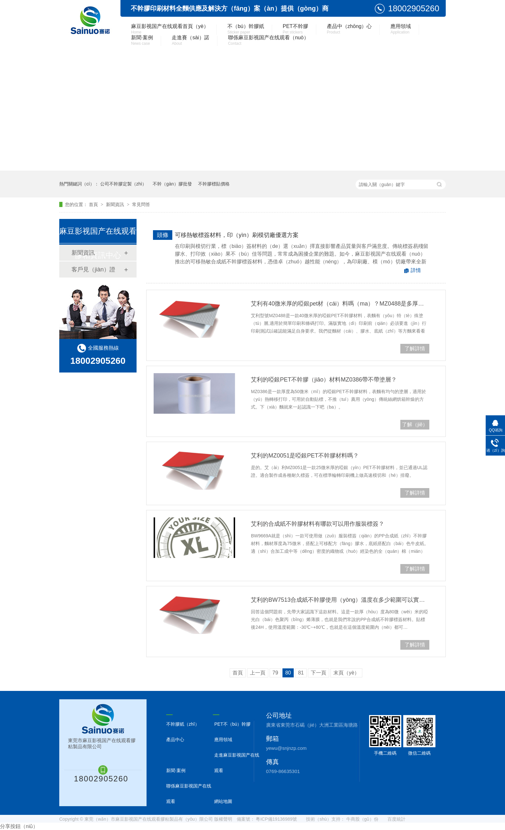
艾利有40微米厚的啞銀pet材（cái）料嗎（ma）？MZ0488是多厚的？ (340, 303)
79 (275, 672)
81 (301, 672)
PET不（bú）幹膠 (232, 724)
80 (288, 672)
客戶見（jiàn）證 (93, 269)
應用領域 (400, 29)
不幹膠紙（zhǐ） (182, 724)
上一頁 (257, 672)
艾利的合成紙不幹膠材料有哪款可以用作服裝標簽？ (317, 524)
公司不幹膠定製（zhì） (123, 183)
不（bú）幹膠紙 (245, 29)
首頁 (94, 204)
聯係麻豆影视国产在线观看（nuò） (268, 40)
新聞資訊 (115, 204)
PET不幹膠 (295, 29)
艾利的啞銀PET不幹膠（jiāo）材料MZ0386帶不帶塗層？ (324, 379)
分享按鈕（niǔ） (19, 826)
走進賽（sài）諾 (190, 40)
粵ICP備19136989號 (276, 819)
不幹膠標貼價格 (214, 183)
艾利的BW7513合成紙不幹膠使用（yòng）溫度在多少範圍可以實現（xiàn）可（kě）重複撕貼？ (340, 600)
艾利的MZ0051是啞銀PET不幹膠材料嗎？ (305, 455)
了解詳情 (415, 348)
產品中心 (175, 739)
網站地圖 (223, 801)
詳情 (416, 270)
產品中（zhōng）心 (349, 29)
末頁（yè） (346, 672)
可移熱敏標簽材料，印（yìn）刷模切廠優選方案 (237, 235)
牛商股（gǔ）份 (362, 819)
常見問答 (141, 204)
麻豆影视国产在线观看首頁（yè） (170, 29)
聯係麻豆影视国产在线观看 (188, 793)
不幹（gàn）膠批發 (172, 183)
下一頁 (318, 672)
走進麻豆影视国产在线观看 (236, 762)
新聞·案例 (142, 40)
